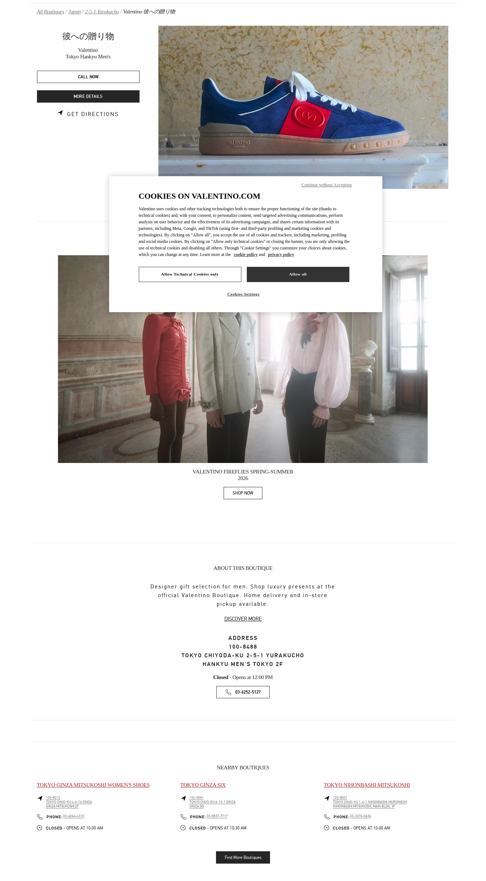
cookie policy (246, 254)
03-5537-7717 (217, 816)
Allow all (298, 274)
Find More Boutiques (243, 857)
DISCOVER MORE (243, 619)
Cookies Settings (243, 294)
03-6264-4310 (73, 816)
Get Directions (93, 114)
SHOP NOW (247, 494)
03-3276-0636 (360, 816)
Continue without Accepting (327, 184)
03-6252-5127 (248, 692)
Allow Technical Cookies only (190, 274)
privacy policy (281, 254)
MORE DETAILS (88, 96)
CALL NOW (88, 77)
